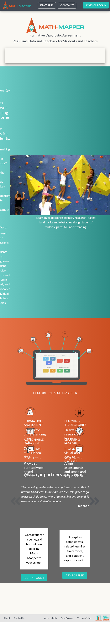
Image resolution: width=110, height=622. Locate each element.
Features (47, 5)
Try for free (75, 575)
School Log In (95, 5)
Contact (67, 5)
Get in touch (34, 577)
